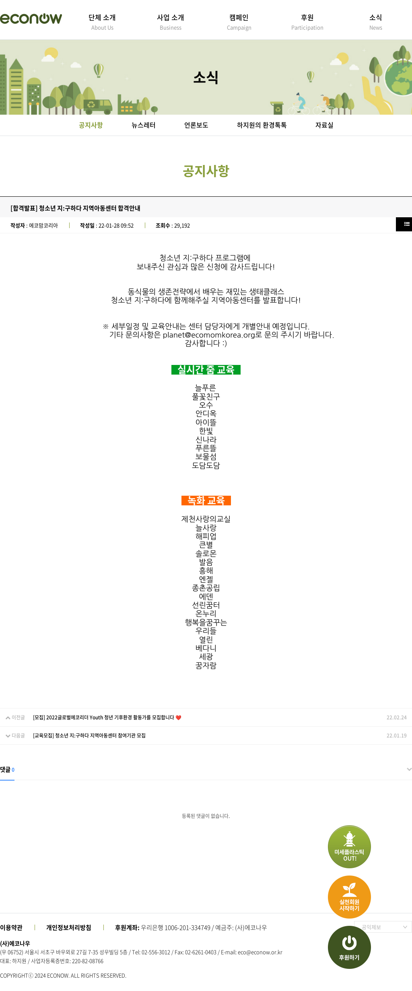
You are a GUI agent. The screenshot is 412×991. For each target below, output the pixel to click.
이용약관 (11, 927)
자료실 (324, 125)
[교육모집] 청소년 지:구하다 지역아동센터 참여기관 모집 (89, 735)
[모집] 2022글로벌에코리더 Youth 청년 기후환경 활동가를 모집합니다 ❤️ (107, 717)
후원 (307, 21)
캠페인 (239, 21)
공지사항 (91, 125)
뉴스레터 (144, 125)
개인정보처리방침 (68, 927)
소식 (376, 21)
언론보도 (196, 125)
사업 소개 (170, 21)
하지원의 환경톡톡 (262, 125)
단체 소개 (102, 21)
